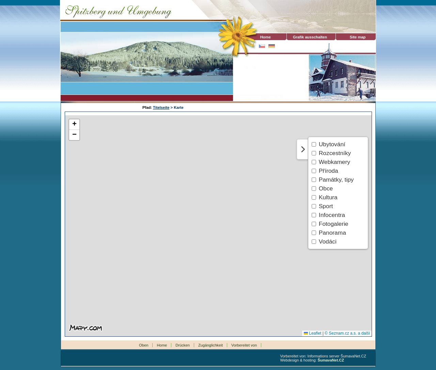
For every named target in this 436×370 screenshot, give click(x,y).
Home (262, 37)
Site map (358, 37)
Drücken (182, 345)
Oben (143, 345)
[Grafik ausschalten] (310, 37)
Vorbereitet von (244, 345)
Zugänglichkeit (210, 345)
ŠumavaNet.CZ (330, 360)
